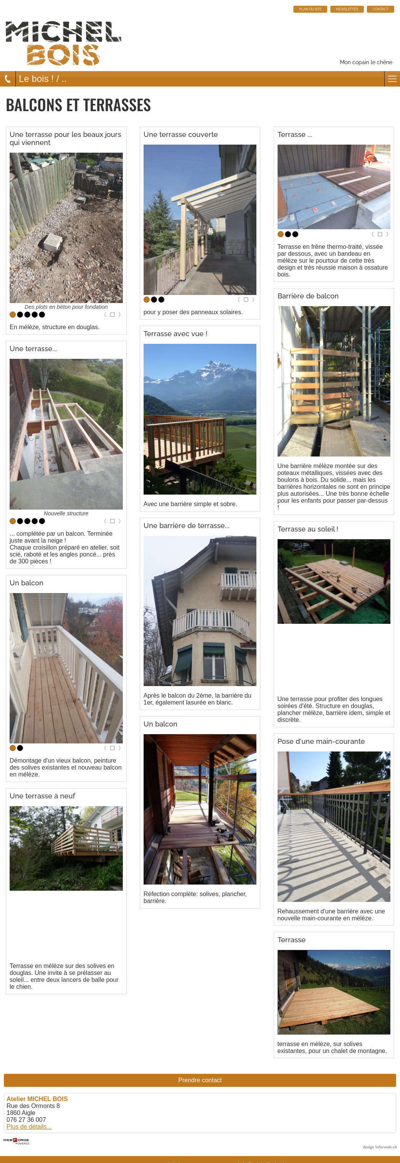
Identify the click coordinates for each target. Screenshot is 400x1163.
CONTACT (380, 9)
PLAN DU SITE (310, 9)
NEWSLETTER (347, 9)
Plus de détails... (29, 1126)
